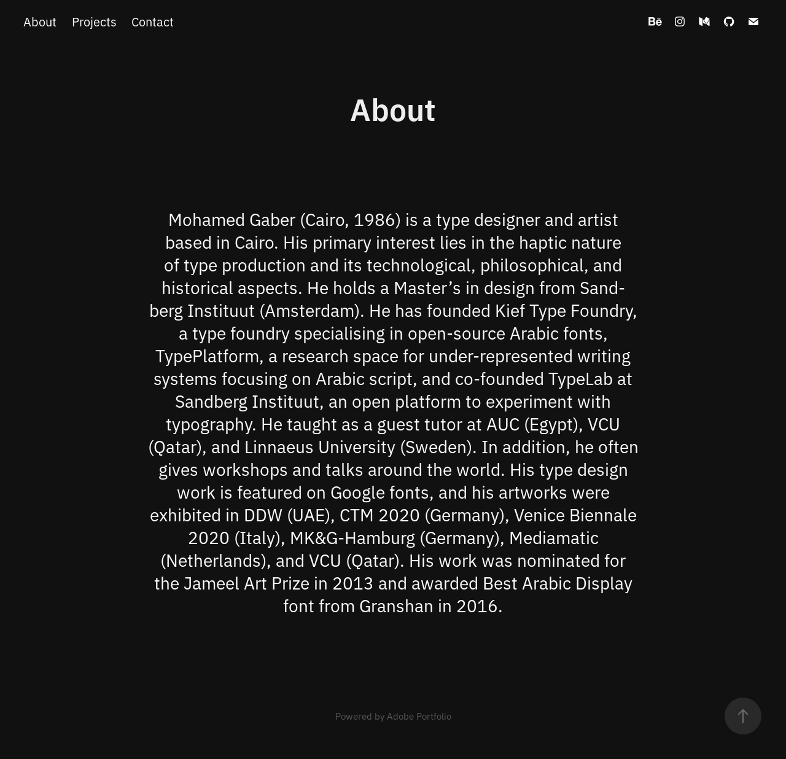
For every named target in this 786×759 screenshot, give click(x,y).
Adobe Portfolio (419, 715)
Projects (94, 21)
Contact (152, 21)
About (39, 21)
